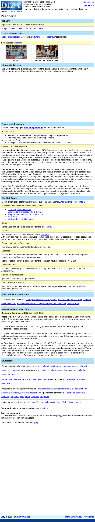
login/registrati (87, 2)
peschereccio (33, 366)
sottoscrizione (41, 408)
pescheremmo (56, 366)
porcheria (24, 393)
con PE (35, 402)
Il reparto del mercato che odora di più (25, 214)
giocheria (15, 393)
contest (84, 5)
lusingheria (25, 396)
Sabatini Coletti (16, 28)
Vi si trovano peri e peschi (70, 299)
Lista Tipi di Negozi (10, 37)
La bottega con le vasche (19, 209)
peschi (15, 374)
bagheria (71, 393)
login (36, 422)
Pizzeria (49, 37)
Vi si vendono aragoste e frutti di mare (25, 212)
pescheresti (6, 370)
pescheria (18, 43)
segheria (5, 396)
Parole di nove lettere (11, 379)
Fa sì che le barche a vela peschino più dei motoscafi (41, 303)
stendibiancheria (79, 389)
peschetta (80, 370)
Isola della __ (14, 217)
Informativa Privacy (73, 517)
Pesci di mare (73, 303)
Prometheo (24, 517)
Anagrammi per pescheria (72, 202)
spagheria (80, 393)
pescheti (61, 370)
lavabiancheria (46, 389)
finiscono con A (74, 402)
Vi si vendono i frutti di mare (20, 219)
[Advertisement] (47, 490)
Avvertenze (89, 517)
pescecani (27, 379)
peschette (5, 374)
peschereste (82, 366)
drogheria (44, 396)
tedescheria (35, 393)
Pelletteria (35, 37)
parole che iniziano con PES (53, 402)
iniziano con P (24, 402)
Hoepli (4, 28)
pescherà (45, 234)
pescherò (52, 370)
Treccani (28, 28)
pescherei (44, 366)
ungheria (35, 396)
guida (91, 5)
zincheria (5, 393)
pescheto (70, 370)
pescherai (37, 379)
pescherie (46, 227)
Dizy (3, 517)
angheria (15, 396)
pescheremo (70, 366)
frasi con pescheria (33, 127)
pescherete (18, 370)
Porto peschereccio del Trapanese (41, 299)
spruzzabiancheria (62, 389)
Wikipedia (38, 28)
